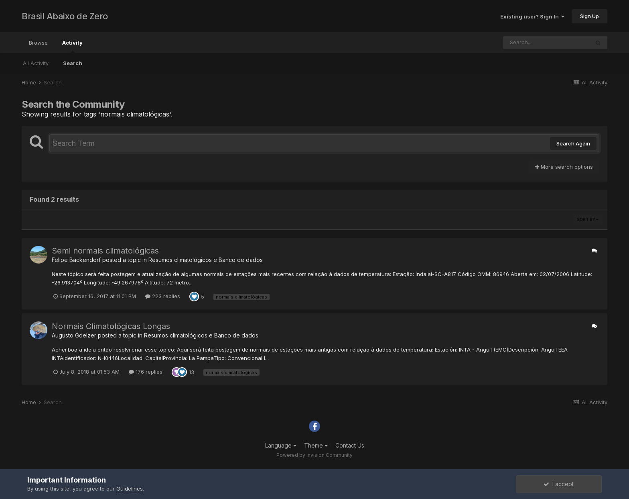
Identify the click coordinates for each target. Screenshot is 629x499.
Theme (316, 445)
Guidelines (129, 488)
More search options (564, 167)
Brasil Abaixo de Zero (65, 16)
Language (280, 445)
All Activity (36, 63)
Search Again (573, 143)
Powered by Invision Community (314, 455)
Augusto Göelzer (74, 335)
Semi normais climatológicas (105, 251)
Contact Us (349, 445)
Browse (38, 42)
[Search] (546, 43)
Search (72, 63)
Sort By (588, 219)
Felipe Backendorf (76, 259)
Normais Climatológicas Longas (111, 326)
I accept (559, 484)
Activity (72, 46)
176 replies (145, 371)
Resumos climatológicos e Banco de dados (205, 259)
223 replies (162, 296)
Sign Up (589, 16)
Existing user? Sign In (532, 16)
